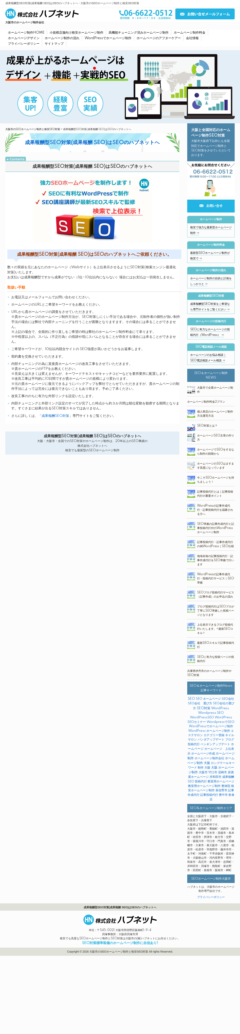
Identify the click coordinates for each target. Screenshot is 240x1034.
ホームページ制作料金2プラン (206, 401)
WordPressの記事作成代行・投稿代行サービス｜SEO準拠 (215, 578)
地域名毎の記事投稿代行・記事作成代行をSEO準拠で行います (215, 560)
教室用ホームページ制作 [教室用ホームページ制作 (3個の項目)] (204, 786)
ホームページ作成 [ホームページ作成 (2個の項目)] (203, 753)
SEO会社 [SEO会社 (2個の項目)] (228, 699)
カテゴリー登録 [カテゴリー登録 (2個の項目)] (214, 735)
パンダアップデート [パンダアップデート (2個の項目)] (211, 739)
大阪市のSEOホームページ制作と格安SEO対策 (32, 129)
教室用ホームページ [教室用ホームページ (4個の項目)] (221, 781)
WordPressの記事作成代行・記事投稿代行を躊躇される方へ (215, 510)
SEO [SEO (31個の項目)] (191, 699)
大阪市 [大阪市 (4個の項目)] (203, 772)
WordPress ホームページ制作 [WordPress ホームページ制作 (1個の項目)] (209, 731)
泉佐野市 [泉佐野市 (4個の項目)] (221, 790)
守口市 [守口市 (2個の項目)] (212, 772)
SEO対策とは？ (207, 425)
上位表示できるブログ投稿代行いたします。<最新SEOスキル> (215, 629)
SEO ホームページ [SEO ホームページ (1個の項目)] (208, 699)
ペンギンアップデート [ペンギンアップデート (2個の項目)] (215, 744)
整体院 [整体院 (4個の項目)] (225, 786)
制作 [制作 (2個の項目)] (201, 767)
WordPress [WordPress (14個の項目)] (220, 708)
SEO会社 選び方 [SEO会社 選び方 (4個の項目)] (200, 703)
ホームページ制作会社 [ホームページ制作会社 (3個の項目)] (209, 758)
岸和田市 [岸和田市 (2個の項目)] (215, 777)
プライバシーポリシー (211, 897)
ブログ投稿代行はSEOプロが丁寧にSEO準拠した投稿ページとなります (215, 611)
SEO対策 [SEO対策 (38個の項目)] (203, 708)
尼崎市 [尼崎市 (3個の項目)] (222, 772)
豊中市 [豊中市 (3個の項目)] (223, 795)
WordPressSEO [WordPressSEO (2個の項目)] (202, 717)
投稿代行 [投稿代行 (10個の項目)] (201, 781)
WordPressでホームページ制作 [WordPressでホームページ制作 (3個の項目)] (211, 726)
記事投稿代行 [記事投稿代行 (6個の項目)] (209, 795)
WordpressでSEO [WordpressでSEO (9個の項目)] (220, 722)
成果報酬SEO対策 (55, 416)
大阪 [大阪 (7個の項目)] (207, 767)
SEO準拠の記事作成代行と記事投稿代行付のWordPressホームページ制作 (215, 528)
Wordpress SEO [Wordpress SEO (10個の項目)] (211, 713)
